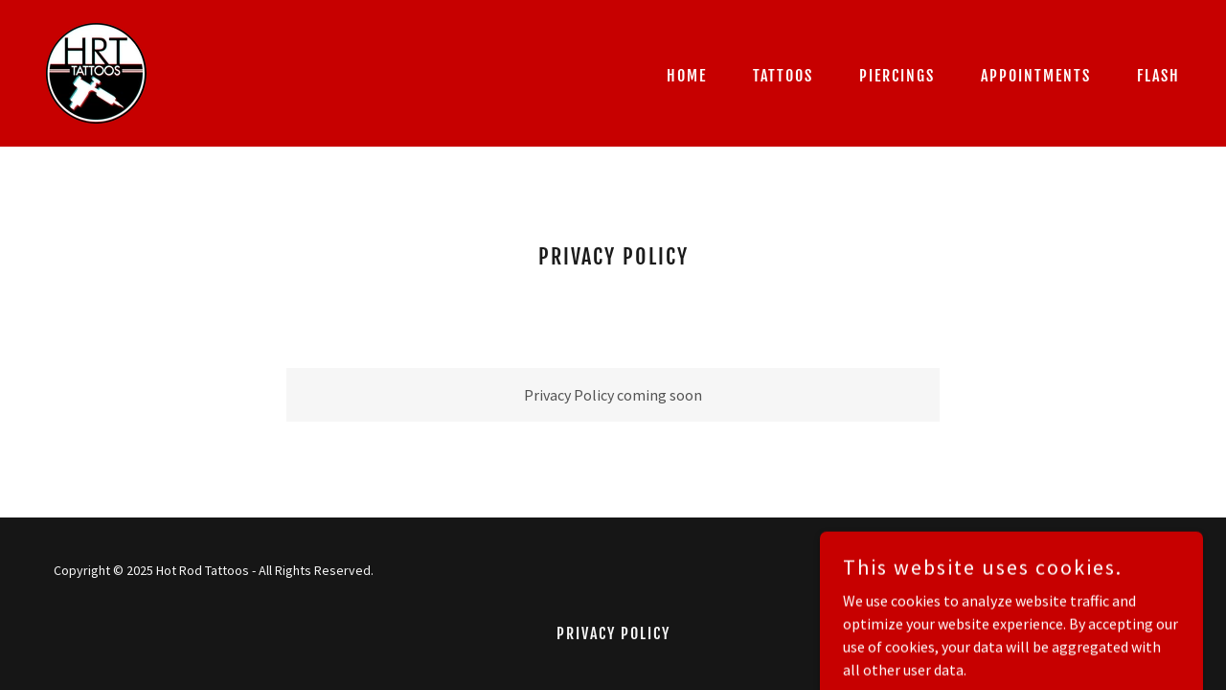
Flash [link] (1158, 75)
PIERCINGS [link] (897, 75)
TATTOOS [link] (783, 75)
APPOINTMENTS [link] (1036, 75)
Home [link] (687, 75)
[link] (96, 70)
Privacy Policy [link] (613, 633)
